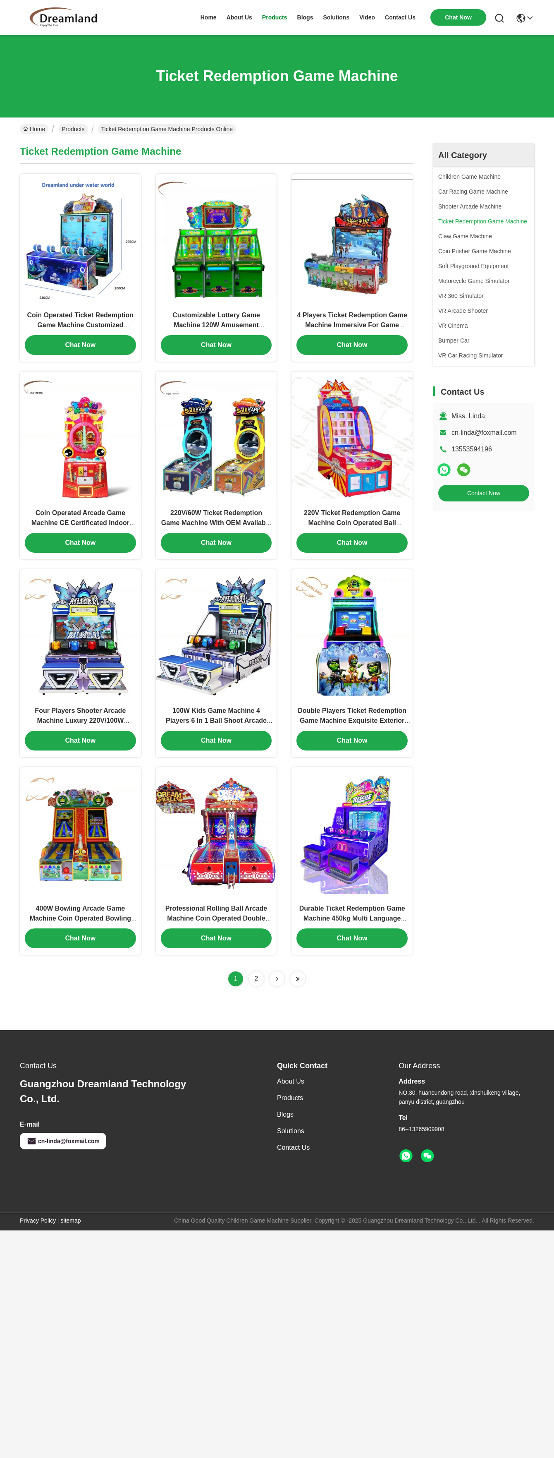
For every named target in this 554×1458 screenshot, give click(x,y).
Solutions (290, 1129)
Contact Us (293, 1145)
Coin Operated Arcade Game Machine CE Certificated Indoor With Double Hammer (80, 521)
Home (209, 17)
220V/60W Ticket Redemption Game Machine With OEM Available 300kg (216, 521)
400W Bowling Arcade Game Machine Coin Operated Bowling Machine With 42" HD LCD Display (80, 916)
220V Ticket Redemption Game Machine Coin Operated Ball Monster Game (352, 521)
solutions (336, 17)
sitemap (71, 1219)
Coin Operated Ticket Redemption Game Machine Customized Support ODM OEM (80, 324)
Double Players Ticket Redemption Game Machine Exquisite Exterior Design (352, 719)
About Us (290, 1079)
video (367, 17)
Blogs (285, 1112)
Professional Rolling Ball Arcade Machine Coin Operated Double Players (216, 916)
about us (239, 17)
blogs (305, 17)
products (274, 17)
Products (73, 129)
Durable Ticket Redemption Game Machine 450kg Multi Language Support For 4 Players (352, 916)
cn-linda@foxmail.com (484, 432)
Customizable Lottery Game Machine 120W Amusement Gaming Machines (216, 324)
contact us (400, 17)
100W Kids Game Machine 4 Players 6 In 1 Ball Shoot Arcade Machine (216, 719)
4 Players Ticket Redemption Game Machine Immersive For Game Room (352, 324)
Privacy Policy (38, 1219)
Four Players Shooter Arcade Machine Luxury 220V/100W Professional (80, 719)
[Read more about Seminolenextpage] (277, 977)
